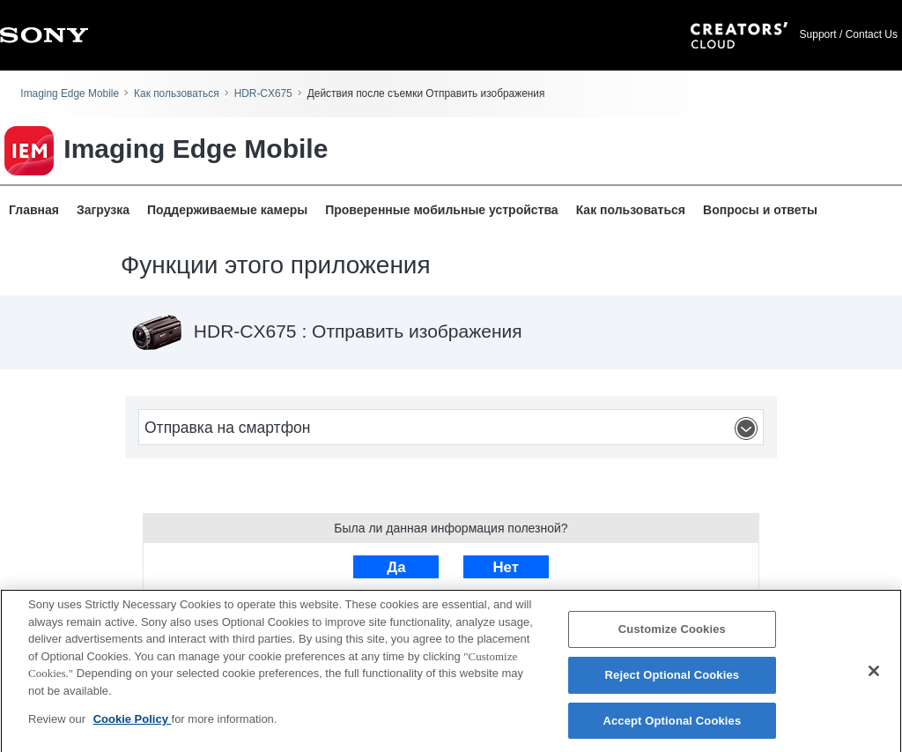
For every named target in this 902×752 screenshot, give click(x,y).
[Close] (873, 677)
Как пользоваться (176, 93)
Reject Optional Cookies (672, 680)
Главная (34, 210)
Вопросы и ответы (760, 210)
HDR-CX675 (263, 93)
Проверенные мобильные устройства (441, 210)
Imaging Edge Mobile (69, 93)
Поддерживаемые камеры (227, 210)
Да (396, 567)
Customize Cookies (672, 635)
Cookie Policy (132, 725)
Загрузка (103, 210)
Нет (505, 567)
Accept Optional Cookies (672, 726)
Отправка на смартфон (453, 428)
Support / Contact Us (849, 34)
